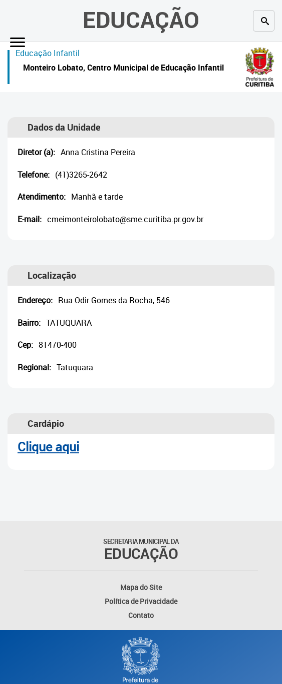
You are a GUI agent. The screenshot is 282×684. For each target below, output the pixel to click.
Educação (141, 19)
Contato (141, 615)
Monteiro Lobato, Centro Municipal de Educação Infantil (123, 69)
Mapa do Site (141, 587)
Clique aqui (48, 446)
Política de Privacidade (141, 601)
